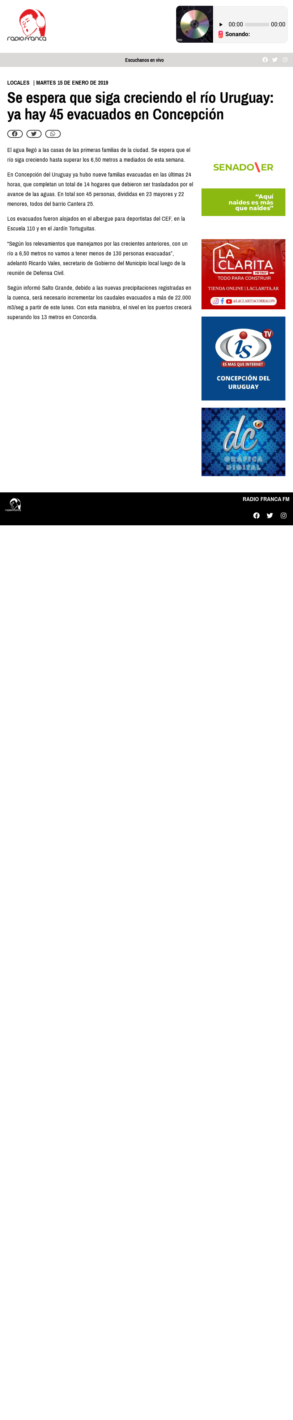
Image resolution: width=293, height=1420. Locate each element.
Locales (18, 82)
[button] (15, 134)
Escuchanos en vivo (144, 60)
